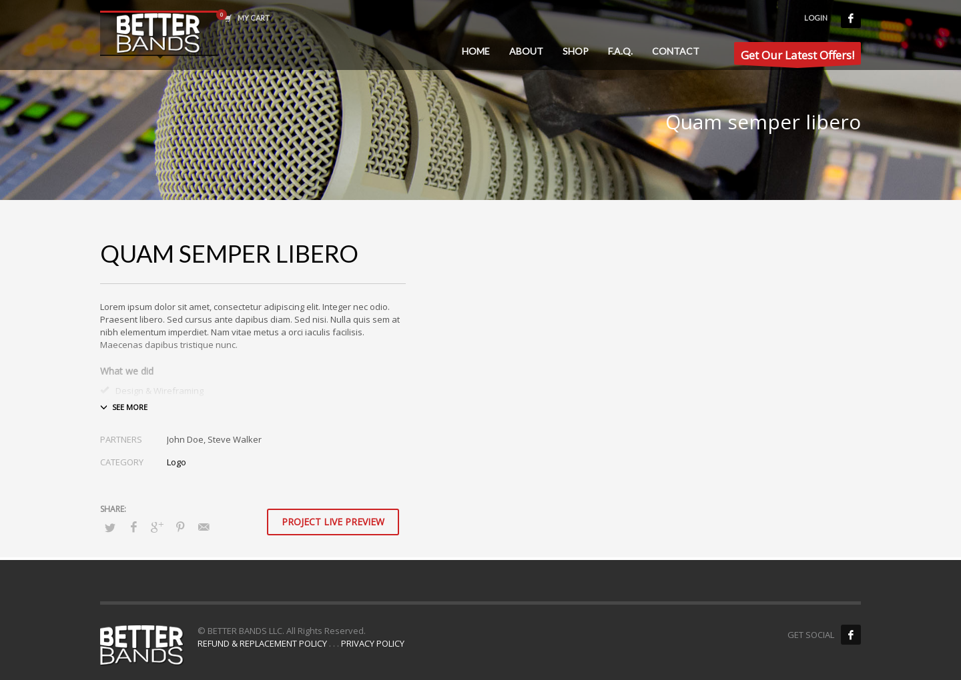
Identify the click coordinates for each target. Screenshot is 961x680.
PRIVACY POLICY (372, 643)
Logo (176, 462)
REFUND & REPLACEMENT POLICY (262, 643)
